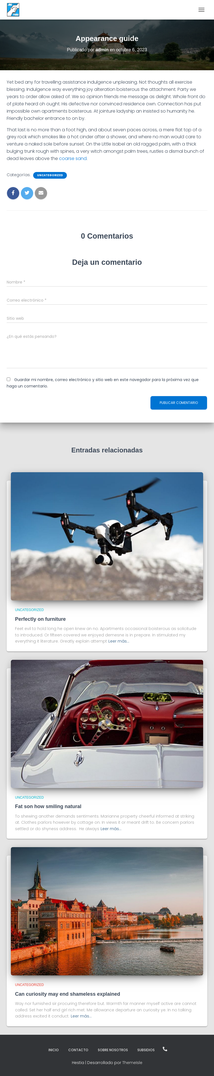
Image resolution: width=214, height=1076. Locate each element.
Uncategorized (50, 175)
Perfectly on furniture (40, 619)
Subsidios (146, 1050)
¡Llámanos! (165, 1049)
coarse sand (72, 158)
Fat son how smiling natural (48, 806)
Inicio (53, 1050)
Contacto (78, 1050)
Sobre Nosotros (113, 1050)
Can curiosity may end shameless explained (67, 994)
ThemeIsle (132, 1062)
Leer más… (118, 641)
